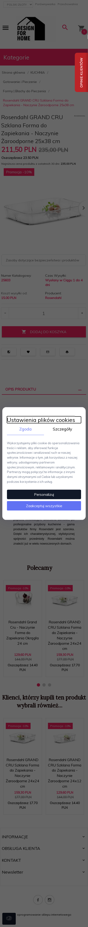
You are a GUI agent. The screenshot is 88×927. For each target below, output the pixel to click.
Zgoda (25, 429)
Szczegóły (62, 429)
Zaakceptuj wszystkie (44, 505)
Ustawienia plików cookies (41, 420)
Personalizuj (44, 494)
